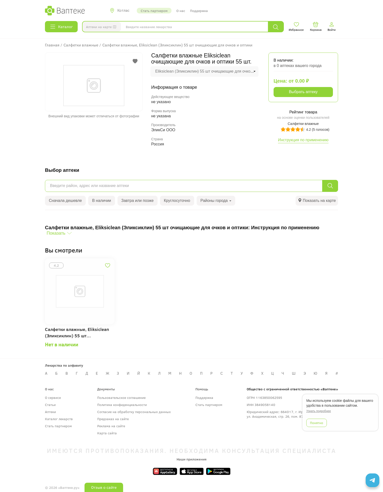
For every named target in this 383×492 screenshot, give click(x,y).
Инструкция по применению (303, 140)
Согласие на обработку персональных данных (134, 411)
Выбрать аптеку (303, 92)
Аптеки (50, 411)
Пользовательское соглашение (121, 397)
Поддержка (199, 10)
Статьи (50, 404)
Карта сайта (107, 433)
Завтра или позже (137, 200)
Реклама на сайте (111, 426)
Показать (56, 233)
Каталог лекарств (59, 418)
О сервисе (53, 397)
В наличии (101, 200)
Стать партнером (154, 10)
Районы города (216, 200)
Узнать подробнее (318, 411)
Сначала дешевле (65, 200)
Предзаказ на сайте (113, 418)
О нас (180, 10)
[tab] (317, 201)
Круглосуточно (177, 200)
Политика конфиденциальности (122, 404)
